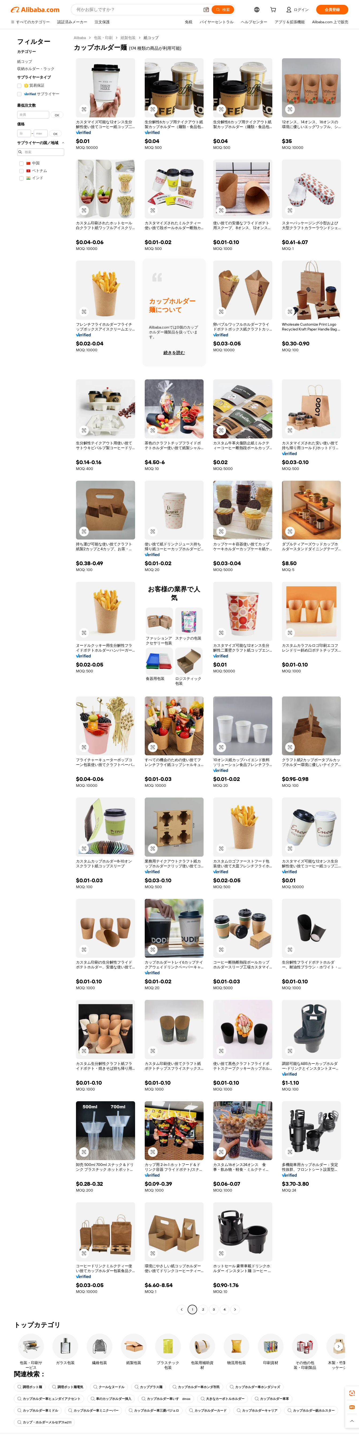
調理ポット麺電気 (67, 1387)
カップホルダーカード (208, 1410)
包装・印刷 (103, 38)
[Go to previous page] (181, 1309)
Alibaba (80, 38)
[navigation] (40, 674)
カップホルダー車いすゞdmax (166, 1399)
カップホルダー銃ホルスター (311, 1410)
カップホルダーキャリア (257, 1410)
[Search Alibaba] (138, 10)
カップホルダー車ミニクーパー (93, 1410)
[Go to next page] (235, 1309)
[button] (206, 9)
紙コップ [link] (151, 38)
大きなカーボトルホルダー (223, 1399)
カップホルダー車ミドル (37, 1410)
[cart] (274, 10)
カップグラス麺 (148, 1387)
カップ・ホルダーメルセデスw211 (44, 1422)
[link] (352, 1393)
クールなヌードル (108, 1387)
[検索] (223, 9)
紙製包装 (128, 38)
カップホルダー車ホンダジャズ (255, 1387)
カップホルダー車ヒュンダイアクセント (49, 1399)
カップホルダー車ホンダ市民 (196, 1387)
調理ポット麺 (29, 1387)
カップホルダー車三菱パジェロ (154, 1410)
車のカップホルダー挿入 (111, 1399)
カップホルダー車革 (272, 1399)
